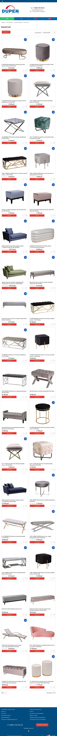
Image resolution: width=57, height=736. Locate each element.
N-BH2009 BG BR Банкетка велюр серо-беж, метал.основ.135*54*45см (13, 65)
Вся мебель (10, 22)
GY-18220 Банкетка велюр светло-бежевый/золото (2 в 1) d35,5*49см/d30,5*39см (41, 679)
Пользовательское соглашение (38, 716)
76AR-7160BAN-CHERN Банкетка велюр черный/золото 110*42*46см (14, 173)
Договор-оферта (5, 714)
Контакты (3, 710)
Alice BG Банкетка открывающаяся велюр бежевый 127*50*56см (13, 426)
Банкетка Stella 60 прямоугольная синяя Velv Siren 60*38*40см (42, 209)
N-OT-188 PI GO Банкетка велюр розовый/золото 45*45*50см (13, 462)
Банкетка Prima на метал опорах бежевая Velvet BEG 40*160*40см (41, 281)
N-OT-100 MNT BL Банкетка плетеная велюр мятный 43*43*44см (42, 137)
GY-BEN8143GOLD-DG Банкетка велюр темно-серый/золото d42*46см (42, 65)
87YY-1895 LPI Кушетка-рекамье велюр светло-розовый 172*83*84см (42, 643)
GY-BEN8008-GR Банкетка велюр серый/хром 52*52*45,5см (14, 137)
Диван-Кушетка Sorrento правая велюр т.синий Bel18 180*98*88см (12, 498)
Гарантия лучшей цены (35, 706)
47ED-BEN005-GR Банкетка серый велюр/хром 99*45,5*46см (14, 390)
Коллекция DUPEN (6, 712)
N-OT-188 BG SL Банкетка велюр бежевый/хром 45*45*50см (41, 101)
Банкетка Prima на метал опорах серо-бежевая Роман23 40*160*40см (40, 606)
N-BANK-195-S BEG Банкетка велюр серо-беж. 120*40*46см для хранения (14, 679)
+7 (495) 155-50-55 (37, 8)
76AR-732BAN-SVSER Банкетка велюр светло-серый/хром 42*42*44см (42, 173)
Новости (3, 708)
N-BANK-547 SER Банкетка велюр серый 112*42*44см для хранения (40, 245)
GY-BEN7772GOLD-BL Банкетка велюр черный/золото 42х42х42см (42, 354)
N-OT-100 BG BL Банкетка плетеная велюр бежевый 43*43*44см (41, 462)
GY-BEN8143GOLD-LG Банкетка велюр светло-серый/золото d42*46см (14, 101)
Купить (8, 70)
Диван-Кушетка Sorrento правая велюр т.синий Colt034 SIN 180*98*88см (12, 245)
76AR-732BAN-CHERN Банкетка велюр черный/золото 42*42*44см (42, 570)
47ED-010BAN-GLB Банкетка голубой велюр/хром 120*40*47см (13, 570)
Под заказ (36, 323)
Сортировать (38, 32)
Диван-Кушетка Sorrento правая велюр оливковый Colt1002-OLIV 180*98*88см (12, 281)
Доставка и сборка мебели (36, 710)
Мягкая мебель (18, 22)
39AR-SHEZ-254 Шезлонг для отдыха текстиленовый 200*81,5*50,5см (11, 643)
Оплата (31, 708)
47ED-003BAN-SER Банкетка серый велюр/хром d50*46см (42, 498)
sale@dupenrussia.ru (37, 10)
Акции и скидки (33, 712)
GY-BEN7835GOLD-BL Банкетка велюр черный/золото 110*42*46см (42, 317)
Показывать (49, 689)
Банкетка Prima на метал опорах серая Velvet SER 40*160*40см (14, 317)
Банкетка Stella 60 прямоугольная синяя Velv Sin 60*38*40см (14, 209)
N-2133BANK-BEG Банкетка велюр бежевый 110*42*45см (13, 534)
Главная (3, 22)
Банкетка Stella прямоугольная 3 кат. (12, 606)
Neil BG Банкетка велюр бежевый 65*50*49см (42, 389)
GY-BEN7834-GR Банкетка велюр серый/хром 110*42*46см (14, 354)
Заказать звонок (42, 721)
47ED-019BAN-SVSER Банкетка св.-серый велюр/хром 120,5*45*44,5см (40, 534)
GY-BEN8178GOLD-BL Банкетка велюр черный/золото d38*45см (42, 426)
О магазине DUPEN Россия (8, 706)
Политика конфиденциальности (9, 716)
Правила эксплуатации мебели (37, 714)
